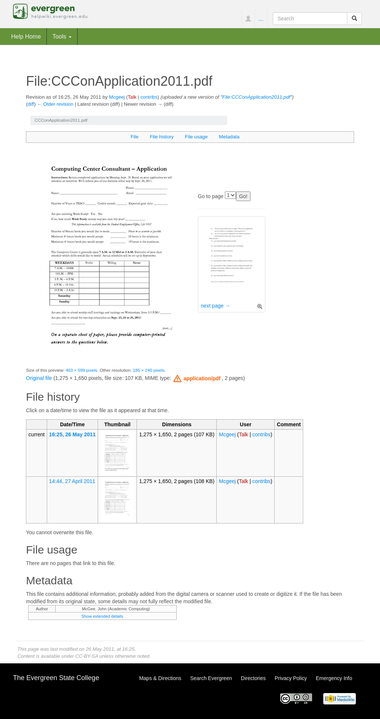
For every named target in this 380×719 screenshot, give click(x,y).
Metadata (229, 136)
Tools (62, 36)
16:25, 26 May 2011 (72, 434)
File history (162, 136)
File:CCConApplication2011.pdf (256, 97)
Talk (132, 97)
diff (30, 104)
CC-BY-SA (86, 656)
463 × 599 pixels (81, 370)
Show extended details (102, 616)
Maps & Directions (160, 678)
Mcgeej (117, 97)
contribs (148, 97)
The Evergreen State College (56, 678)
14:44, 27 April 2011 (72, 481)
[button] (197, 378)
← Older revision (55, 104)
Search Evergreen (211, 678)
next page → (215, 306)
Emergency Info (334, 678)
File (134, 136)
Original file (39, 378)
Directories (253, 678)
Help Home (26, 36)
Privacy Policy (291, 678)
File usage (196, 136)
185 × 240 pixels (148, 370)
